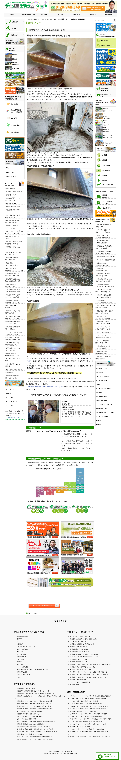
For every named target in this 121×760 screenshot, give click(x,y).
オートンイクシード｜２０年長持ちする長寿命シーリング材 (88, 724)
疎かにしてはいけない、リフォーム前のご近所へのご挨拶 (34, 706)
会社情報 (19, 662)
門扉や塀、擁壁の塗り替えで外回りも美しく (83, 667)
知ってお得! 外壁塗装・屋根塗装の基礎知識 (29, 711)
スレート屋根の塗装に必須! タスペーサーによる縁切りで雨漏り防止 (37, 731)
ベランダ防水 (59, 386)
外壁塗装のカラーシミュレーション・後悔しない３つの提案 (34, 701)
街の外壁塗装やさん (60, 753)
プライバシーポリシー (23, 674)
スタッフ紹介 (21, 664)
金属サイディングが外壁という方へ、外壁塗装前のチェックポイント (90, 736)
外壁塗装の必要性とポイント (78, 659)
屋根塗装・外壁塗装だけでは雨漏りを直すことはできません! (35, 708)
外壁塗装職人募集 (22, 672)
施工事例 (60, 14)
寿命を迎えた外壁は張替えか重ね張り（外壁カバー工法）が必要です (90, 664)
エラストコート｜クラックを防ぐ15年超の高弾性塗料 (86, 716)
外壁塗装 (31, 386)
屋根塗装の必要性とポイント (78, 662)
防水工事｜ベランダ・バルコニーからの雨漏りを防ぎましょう (88, 672)
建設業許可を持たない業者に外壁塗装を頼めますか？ (32, 669)
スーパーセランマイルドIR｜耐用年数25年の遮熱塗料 (86, 703)
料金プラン (77, 14)
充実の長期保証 (21, 656)
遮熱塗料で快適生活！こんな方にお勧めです (83, 711)
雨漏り (29, 361)
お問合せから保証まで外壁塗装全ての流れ (82, 644)
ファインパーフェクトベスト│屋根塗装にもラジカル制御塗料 (88, 698)
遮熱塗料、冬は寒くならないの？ (80, 726)
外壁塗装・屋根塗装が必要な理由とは (28, 714)
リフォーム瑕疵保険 (23, 649)
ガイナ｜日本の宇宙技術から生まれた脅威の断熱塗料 (86, 721)
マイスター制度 (21, 654)
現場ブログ (20, 641)
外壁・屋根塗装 (48, 386)
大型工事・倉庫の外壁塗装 (78, 679)
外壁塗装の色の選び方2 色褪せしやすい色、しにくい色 (33, 691)
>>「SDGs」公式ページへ (12, 417)
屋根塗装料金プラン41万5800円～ (80, 651)
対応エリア (93, 14)
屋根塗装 (38, 386)
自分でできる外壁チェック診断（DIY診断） (30, 716)
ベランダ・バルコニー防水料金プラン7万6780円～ (85, 656)
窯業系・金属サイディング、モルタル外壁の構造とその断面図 (35, 739)
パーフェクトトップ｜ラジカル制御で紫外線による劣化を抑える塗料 (90, 696)
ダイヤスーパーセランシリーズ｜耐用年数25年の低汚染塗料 (88, 708)
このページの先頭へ (33, 613)
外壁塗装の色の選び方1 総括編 (26, 688)
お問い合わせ (108, 14)
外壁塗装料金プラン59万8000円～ (80, 649)
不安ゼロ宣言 (21, 659)
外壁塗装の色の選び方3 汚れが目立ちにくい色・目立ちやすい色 (36, 693)
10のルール (20, 651)
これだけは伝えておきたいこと (26, 646)
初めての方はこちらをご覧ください (80, 636)
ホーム (12, 14)
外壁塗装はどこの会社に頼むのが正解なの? (29, 734)
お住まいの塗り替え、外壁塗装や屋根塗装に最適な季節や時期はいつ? (37, 721)
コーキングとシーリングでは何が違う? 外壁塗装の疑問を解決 (35, 736)
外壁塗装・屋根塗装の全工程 (78, 646)
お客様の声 (20, 644)
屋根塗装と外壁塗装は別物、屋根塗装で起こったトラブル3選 (35, 729)
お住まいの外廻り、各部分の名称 (26, 719)
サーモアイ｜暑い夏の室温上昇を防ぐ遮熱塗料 (84, 701)
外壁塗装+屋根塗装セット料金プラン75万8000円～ (85, 654)
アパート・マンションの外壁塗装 (80, 682)
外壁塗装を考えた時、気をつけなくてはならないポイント (34, 726)
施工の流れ (44, 14)
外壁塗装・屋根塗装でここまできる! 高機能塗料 (31, 724)
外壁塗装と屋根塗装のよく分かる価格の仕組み (84, 639)
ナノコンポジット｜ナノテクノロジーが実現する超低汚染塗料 (88, 714)
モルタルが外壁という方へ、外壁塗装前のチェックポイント (88, 729)
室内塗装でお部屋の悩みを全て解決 (80, 669)
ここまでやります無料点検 (78, 641)
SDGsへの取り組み (22, 667)
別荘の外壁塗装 (74, 684)
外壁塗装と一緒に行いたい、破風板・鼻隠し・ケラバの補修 (88, 677)
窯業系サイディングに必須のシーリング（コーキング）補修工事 (89, 674)
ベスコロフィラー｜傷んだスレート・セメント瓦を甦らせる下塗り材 (90, 706)
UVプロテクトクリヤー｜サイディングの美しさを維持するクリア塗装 (90, 719)
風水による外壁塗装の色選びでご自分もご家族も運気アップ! (35, 703)
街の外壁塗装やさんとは (28, 14)
